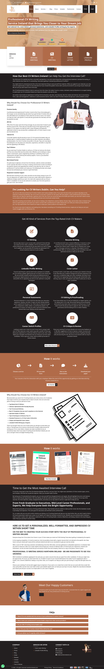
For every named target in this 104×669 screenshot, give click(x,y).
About (37, 9)
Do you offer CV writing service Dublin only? (30, 625)
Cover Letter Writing (40, 648)
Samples (62, 9)
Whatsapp (59, 653)
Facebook (59, 649)
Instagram (59, 651)
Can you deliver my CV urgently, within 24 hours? (31, 633)
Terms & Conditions (58, 667)
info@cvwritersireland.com (33, 2)
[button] (88, 594)
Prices (56, 9)
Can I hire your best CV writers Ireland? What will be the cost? (35, 629)
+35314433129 (19, 2)
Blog (51, 9)
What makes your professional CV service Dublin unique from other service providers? (42, 620)
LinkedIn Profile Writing (41, 650)
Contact (78, 9)
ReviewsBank (42, 42)
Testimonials (70, 9)
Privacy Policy (48, 667)
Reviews (16, 657)
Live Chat (10, 2)
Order (15, 655)
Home (31, 9)
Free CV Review (18, 664)
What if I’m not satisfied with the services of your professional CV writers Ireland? (40, 616)
